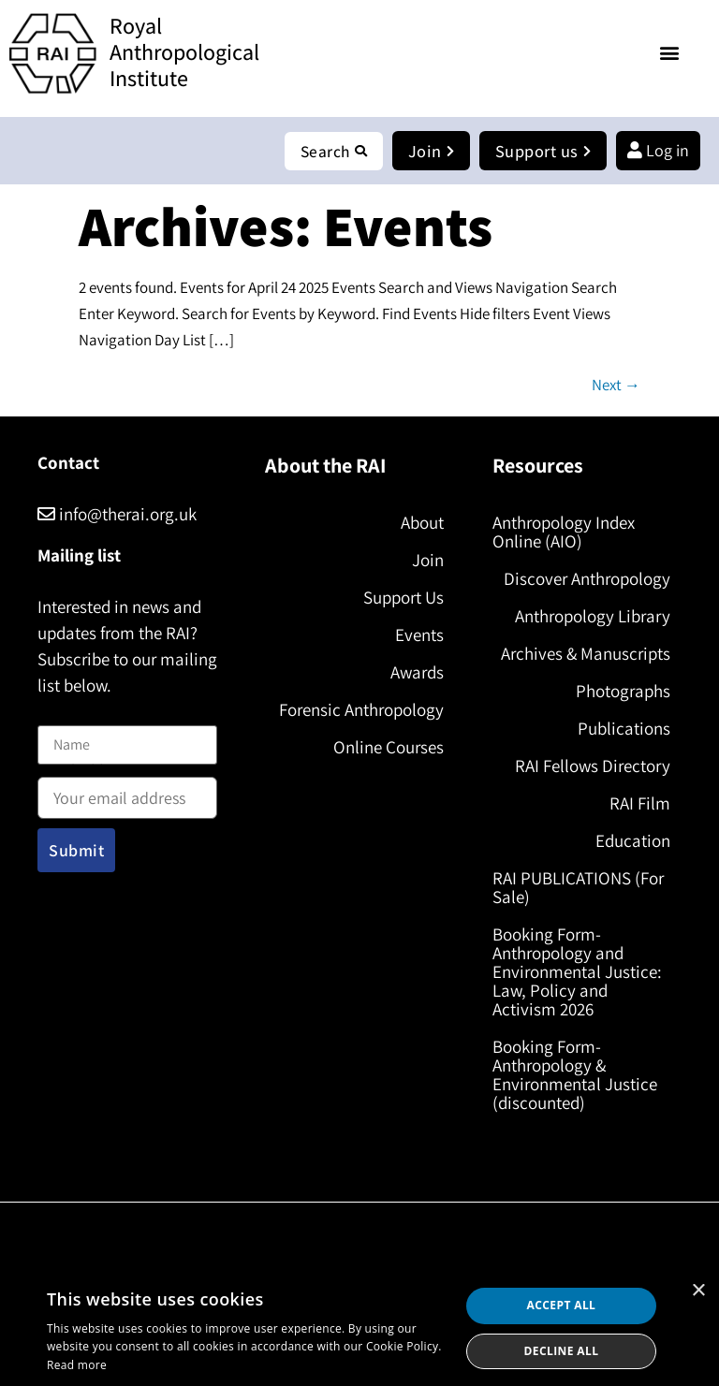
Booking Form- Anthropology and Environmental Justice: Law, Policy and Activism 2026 (577, 972)
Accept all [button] (561, 1305)
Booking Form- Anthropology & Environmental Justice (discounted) (574, 1075)
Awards (417, 673)
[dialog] (359, 1328)
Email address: (127, 793)
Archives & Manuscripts (585, 654)
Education (632, 841)
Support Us (403, 598)
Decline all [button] (561, 1351)
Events (419, 635)
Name (57, 714)
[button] (669, 51)
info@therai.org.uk (117, 514)
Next (616, 385)
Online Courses (388, 748)
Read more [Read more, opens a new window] (77, 1365)
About (422, 523)
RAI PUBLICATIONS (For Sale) (578, 888)
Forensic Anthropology (361, 710)
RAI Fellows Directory (592, 766)
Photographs (623, 691)
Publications (624, 729)
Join (428, 560)
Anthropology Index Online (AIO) (563, 532)
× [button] (698, 1291)
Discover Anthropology (587, 579)
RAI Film (639, 804)
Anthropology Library (592, 616)
